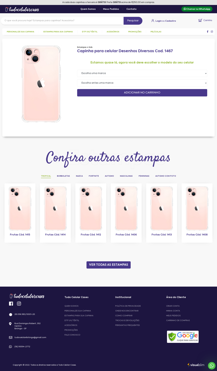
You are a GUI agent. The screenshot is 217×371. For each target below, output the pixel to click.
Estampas (81, 47)
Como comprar (123, 316)
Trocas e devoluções (127, 321)
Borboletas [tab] (63, 176)
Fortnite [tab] (94, 176)
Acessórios (70, 325)
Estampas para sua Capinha (78, 316)
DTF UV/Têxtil (71, 321)
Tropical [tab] (46, 176)
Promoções (71, 330)
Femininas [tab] (144, 176)
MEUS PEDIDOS (173, 316)
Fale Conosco (72, 335)
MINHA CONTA (173, 311)
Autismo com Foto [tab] (165, 176)
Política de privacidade (128, 306)
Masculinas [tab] (126, 176)
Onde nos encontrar (126, 311)
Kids (90, 47)
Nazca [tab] (79, 176)
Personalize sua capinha (77, 311)
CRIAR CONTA (173, 306)
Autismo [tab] (109, 176)
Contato (131, 9)
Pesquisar (133, 21)
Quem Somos (88, 9)
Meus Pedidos (111, 9)
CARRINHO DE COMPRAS (178, 321)
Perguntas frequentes (127, 325)
